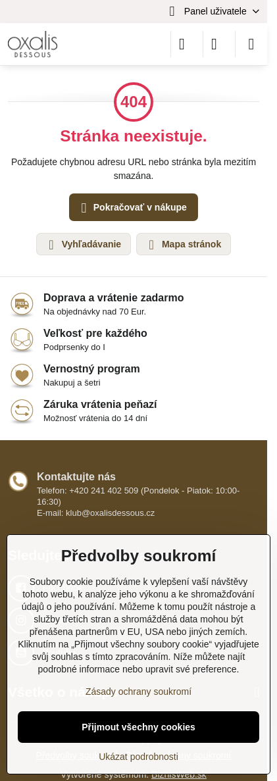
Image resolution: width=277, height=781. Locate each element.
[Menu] (251, 44)
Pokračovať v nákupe (132, 208)
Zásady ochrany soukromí (138, 691)
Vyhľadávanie (83, 244)
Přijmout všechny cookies (138, 727)
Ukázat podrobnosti (138, 756)
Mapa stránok (183, 244)
